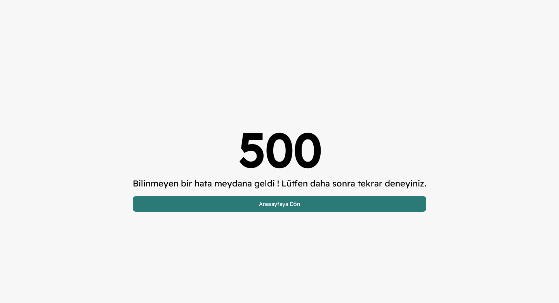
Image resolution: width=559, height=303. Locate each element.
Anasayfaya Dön (279, 203)
